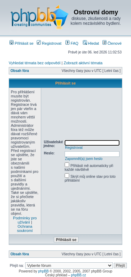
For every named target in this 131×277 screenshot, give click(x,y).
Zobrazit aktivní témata (83, 63)
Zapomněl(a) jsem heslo (83, 159)
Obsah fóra (19, 71)
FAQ (71, 43)
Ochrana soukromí (25, 228)
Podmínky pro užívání (25, 220)
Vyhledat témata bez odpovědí (34, 63)
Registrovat (49, 43)
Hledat (91, 43)
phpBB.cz (78, 275)
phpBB (43, 271)
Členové (112, 43)
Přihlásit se (21, 43)
